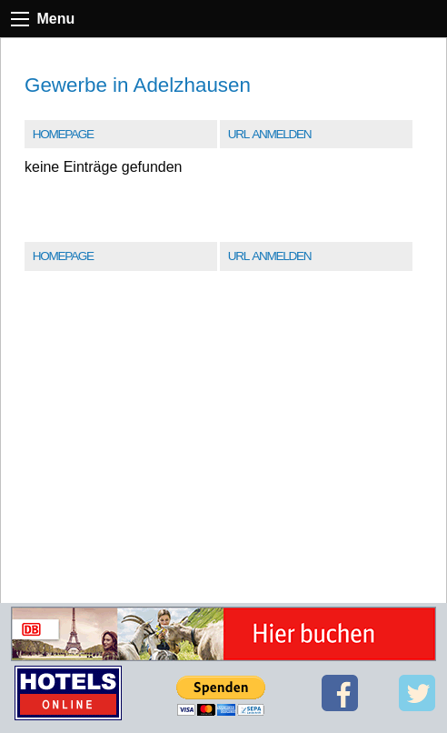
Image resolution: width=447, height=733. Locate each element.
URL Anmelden (269, 134)
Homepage (63, 134)
